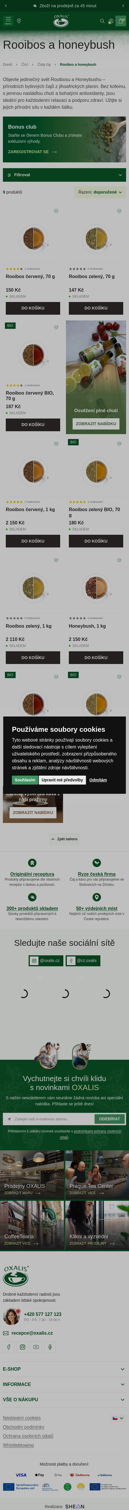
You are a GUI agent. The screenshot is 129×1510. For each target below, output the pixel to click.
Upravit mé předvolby (62, 780)
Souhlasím (25, 780)
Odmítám (98, 780)
